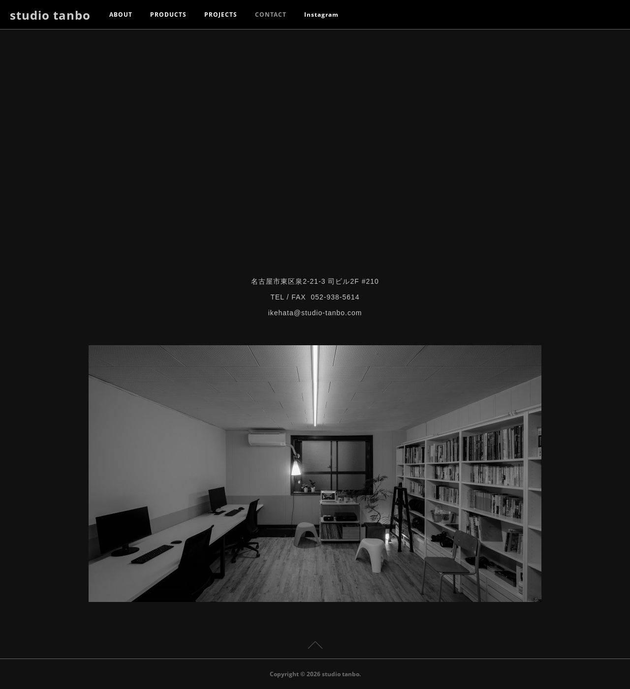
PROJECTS (220, 14)
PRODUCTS (168, 14)
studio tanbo (50, 15)
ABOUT (120, 14)
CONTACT (270, 14)
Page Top (315, 646)
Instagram (321, 14)
